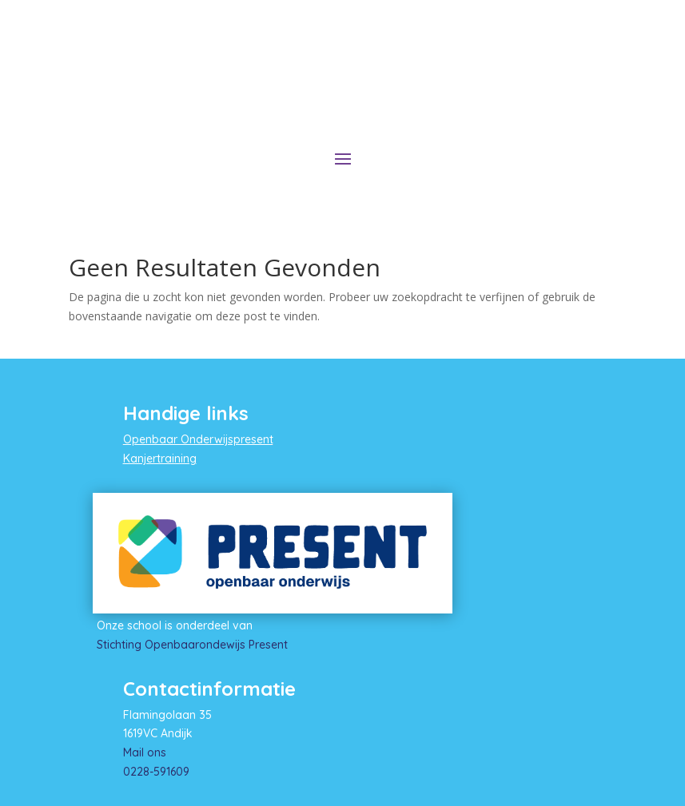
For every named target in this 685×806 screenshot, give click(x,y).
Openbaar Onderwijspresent (198, 439)
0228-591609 (156, 771)
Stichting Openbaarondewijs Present (192, 644)
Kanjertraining (160, 458)
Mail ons (144, 752)
